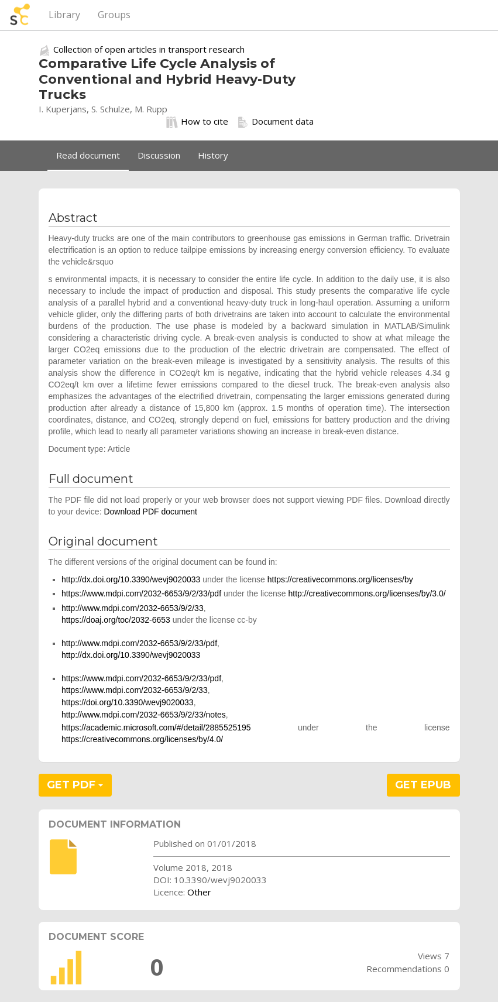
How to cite (197, 121)
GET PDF (75, 784)
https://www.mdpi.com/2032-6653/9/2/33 (134, 690)
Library (64, 14)
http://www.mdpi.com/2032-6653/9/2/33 (132, 608)
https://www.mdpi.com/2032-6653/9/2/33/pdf (141, 593)
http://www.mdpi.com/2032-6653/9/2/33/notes (143, 714)
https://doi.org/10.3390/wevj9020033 (127, 702)
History (213, 155)
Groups (114, 14)
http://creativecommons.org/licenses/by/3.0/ (366, 593)
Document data (275, 121)
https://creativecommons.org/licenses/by (340, 579)
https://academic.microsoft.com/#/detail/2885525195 (156, 727)
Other (199, 892)
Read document (88, 155)
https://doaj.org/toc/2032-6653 (115, 619)
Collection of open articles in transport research (149, 49)
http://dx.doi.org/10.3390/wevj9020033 (130, 579)
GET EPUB (423, 784)
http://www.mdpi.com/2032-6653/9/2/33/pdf (139, 643)
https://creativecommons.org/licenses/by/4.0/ (142, 739)
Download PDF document (150, 511)
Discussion (159, 155)
